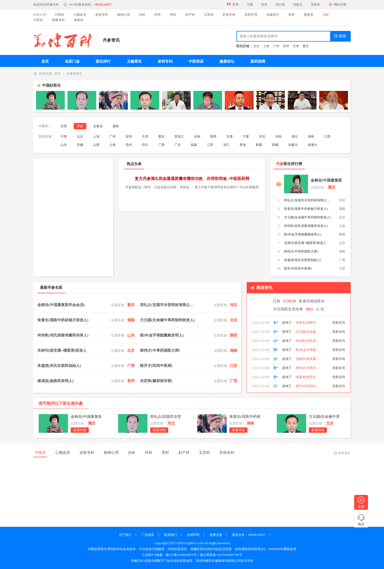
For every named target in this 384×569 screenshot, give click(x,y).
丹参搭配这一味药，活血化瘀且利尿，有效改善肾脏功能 (157, 187)
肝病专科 (229, 15)
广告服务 (147, 535)
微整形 (308, 15)
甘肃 (229, 136)
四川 (145, 145)
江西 (327, 136)
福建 (194, 145)
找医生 (298, 4)
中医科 (59, 15)
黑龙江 (179, 136)
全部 (64, 126)
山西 (96, 145)
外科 (157, 15)
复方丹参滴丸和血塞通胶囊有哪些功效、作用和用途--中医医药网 (192, 179)
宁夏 (246, 136)
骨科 (291, 15)
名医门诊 (72, 61)
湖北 (294, 136)
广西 (161, 145)
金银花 (98, 126)
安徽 (80, 145)
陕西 (213, 136)
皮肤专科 (101, 15)
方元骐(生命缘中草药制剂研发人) (307, 217)
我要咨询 (338, 322)
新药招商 (257, 61)
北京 (256, 46)
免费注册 (215, 535)
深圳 (286, 46)
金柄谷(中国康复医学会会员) (326, 181)
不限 (64, 136)
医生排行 (103, 61)
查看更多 (344, 453)
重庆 (305, 46)
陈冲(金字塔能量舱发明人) (302, 234)
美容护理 (251, 15)
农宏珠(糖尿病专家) (156, 381)
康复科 (78, 20)
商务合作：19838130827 (249, 535)
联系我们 (170, 535)
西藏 (275, 145)
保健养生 (272, 15)
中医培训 (196, 61)
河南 (278, 136)
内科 (142, 15)
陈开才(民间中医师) (298, 268)
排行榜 (280, 4)
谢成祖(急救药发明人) (55, 381)
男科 (173, 15)
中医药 (38, 20)
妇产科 (190, 15)
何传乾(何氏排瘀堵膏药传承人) (306, 226)
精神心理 (123, 15)
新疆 (259, 145)
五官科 (209, 15)
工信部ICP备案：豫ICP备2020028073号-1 (170, 555)
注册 (250, 4)
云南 (112, 145)
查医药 (315, 4)
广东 (177, 145)
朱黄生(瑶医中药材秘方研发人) (306, 209)
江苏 (210, 145)
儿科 (325, 15)
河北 (262, 136)
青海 (242, 145)
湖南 (311, 136)
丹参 (80, 126)
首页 (264, 4)
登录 (235, 4)
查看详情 (79, 430)
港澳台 (312, 145)
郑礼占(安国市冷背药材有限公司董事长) (308, 200)
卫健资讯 (134, 61)
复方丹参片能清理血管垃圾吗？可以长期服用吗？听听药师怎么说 (227, 187)
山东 (64, 145)
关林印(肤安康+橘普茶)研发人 (305, 243)
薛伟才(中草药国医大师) (301, 251)
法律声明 (193, 535)
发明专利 (165, 61)
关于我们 (125, 535)
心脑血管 (79, 15)
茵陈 (116, 126)
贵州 (129, 145)
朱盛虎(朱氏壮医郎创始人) (302, 260)
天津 (296, 46)
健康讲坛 (226, 61)
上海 (266, 46)
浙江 (226, 145)
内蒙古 (293, 145)
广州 (276, 46)
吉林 (197, 136)
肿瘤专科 (58, 20)
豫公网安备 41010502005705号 (221, 555)
